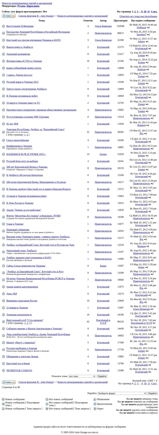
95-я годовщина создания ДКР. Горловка (27, 116)
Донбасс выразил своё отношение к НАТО (28, 257)
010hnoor (141, 27)
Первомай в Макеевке (17, 229)
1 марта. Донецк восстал (19, 75)
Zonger (141, 55)
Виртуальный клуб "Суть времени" (24, 320)
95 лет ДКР (12, 123)
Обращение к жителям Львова (22, 356)
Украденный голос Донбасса (21, 250)
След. (154, 11)
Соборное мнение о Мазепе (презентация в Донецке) (34, 328)
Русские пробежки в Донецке (21, 348)
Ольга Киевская (103, 26)
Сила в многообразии (17, 140)
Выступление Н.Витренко (20, 26)
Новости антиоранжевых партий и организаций (27, 3)
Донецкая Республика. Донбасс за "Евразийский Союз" (35, 129)
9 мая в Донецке (14, 224)
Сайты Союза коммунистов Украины (25, 265)
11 (148, 11)
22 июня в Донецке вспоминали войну (26, 196)
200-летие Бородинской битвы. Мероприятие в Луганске (36, 182)
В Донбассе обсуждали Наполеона (24, 175)
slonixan (141, 69)
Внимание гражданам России (21, 300)
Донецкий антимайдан (18, 54)
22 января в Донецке (17, 307)
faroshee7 (141, 34)
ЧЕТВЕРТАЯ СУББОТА (19, 370)
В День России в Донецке (19, 203)
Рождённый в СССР (103, 321)
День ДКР (11, 293)
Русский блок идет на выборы (22, 161)
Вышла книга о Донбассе (19, 47)
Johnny (141, 41)
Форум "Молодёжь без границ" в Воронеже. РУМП (33, 215)
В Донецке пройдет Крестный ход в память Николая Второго (38, 189)
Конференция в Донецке (19, 146)
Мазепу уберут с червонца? (20, 342)
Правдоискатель (103, 33)
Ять (141, 133)
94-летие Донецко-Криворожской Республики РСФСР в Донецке (40, 278)
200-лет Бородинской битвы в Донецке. (27, 167)
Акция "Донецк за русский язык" (23, 210)
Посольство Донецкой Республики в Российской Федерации (38, 32)
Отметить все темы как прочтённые (138, 16)
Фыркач (141, 125)
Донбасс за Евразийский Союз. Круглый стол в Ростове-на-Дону (40, 245)
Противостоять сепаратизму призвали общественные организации (41, 110)
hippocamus (33, 6)
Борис (103, 265)
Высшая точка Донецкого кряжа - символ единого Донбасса (38, 236)
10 (145, 11)
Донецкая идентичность (19, 314)
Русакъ (21, 6)
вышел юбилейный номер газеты (23, 68)
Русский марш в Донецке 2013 (22, 82)
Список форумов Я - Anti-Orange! (36, 16)
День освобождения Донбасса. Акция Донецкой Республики (38, 334)
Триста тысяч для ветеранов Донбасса (26, 89)
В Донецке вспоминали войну (22, 96)
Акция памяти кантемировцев (22, 286)
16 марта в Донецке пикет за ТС (23, 103)
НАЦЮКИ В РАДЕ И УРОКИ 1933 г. (26, 154)
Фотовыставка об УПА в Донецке (24, 61)
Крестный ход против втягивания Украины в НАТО (33, 40)
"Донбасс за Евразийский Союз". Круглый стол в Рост (35, 271)
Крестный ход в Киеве (18, 363)
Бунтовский (103, 47)
